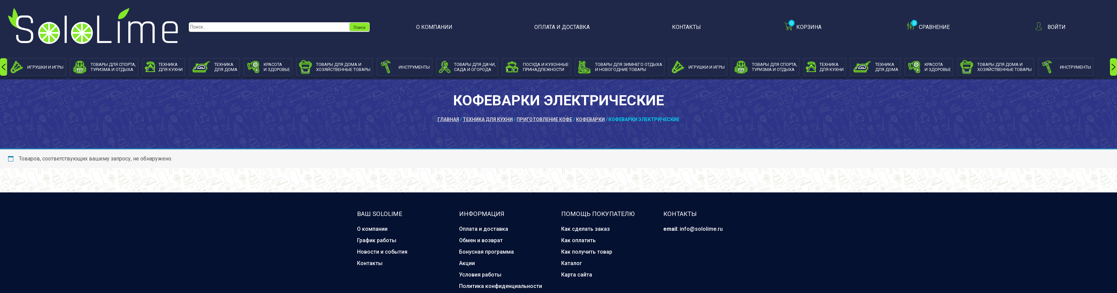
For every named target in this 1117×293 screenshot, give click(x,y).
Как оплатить (578, 240)
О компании (434, 27)
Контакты (686, 27)
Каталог (571, 263)
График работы (376, 240)
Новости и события (382, 252)
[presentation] (3, 67)
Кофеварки (590, 119)
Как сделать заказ (585, 229)
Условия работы (480, 274)
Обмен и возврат (481, 240)
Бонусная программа (486, 252)
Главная (448, 119)
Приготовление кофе (544, 119)
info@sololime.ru (701, 229)
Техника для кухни (488, 119)
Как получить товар (586, 252)
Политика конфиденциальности (500, 286)
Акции (467, 263)
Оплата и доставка (562, 27)
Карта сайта (576, 274)
